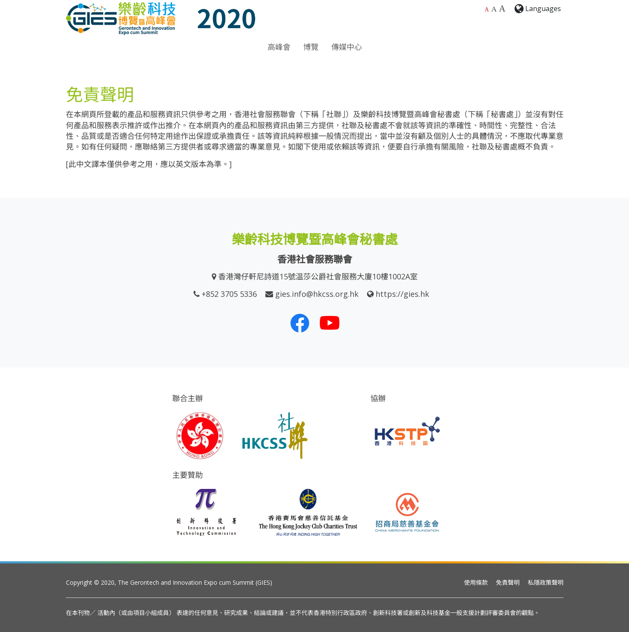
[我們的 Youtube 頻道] (329, 322)
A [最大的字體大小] (502, 8)
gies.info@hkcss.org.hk (317, 294)
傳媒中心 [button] (346, 47)
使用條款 (476, 582)
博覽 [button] (311, 47)
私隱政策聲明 (546, 582)
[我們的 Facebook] (299, 322)
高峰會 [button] (279, 47)
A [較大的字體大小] (494, 9)
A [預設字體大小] (487, 9)
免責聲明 (508, 582)
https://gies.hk (402, 294)
